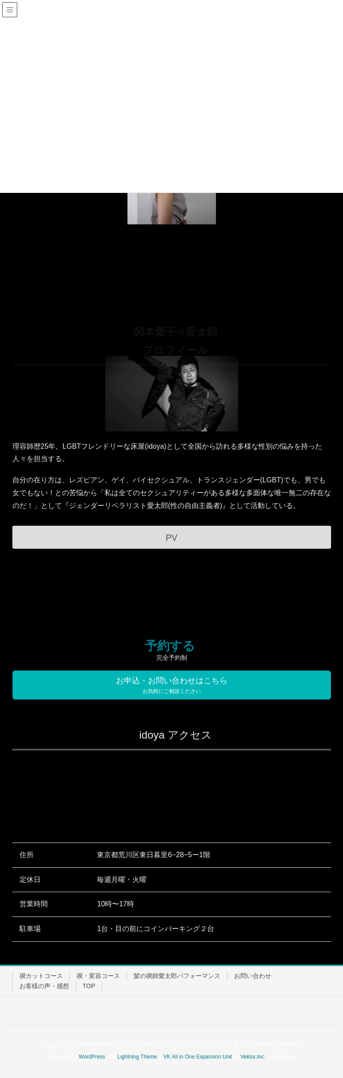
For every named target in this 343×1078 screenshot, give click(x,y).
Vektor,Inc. (252, 1057)
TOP (89, 985)
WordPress (92, 1057)
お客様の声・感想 (44, 985)
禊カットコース (41, 975)
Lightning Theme (137, 1057)
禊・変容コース (98, 975)
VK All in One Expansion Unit (197, 1057)
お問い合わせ (252, 975)
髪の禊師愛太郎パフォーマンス (177, 975)
